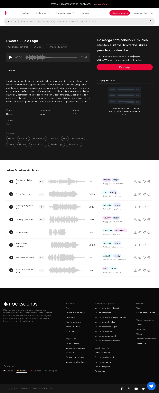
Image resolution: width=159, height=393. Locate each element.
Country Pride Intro (24, 219)
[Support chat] (151, 386)
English (8, 370)
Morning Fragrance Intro (24, 207)
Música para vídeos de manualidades (111, 317)
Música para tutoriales (105, 322)
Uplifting (118, 209)
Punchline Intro (22, 232)
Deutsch (35, 370)
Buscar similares (18, 46)
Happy (42, 114)
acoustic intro (38, 144)
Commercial (121, 259)
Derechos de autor (103, 352)
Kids (8, 124)
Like (37, 46)
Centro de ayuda (102, 366)
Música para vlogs (103, 312)
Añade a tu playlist (56, 46)
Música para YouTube (145, 312)
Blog (138, 308)
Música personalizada (75, 348)
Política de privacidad (104, 357)
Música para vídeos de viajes (107, 340)
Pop (105, 268)
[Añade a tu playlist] (148, 181)
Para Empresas (72, 343)
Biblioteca (42, 13)
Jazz (105, 192)
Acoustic (112, 183)
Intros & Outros (73, 326)
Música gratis (72, 317)
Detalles (11, 70)
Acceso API (70, 352)
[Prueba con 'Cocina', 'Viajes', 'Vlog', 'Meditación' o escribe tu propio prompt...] (83, 21)
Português (50, 370)
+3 (42, 207)
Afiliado (139, 334)
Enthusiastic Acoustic (21, 245)
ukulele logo (56, 144)
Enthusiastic (120, 230)
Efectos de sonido (73, 322)
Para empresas (65, 13)
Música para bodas (103, 331)
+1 (42, 181)
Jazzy (119, 234)
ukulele (22, 144)
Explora (25, 13)
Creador (139, 324)
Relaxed (113, 259)
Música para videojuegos (106, 326)
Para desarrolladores (75, 357)
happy (11, 138)
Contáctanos (101, 371)
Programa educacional (146, 338)
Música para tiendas (75, 362)
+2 (42, 219)
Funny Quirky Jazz (24, 194)
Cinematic (107, 230)
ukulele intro (74, 144)
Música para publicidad (105, 336)
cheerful (54, 138)
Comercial (140, 329)
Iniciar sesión (140, 13)
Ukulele (106, 179)
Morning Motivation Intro (24, 270)
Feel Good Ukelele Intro (24, 181)
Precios (85, 13)
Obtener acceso (120, 13)
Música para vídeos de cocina (108, 308)
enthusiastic (39, 138)
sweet (11, 144)
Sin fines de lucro (143, 343)
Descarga (124, 67)
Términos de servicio (104, 362)
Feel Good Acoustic (25, 257)
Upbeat (105, 196)
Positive (119, 221)
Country (107, 218)
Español (21, 370)
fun (65, 138)
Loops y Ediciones (106, 80)
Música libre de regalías (76, 312)
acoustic (23, 138)
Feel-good (119, 183)
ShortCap (70, 331)
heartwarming (78, 138)
